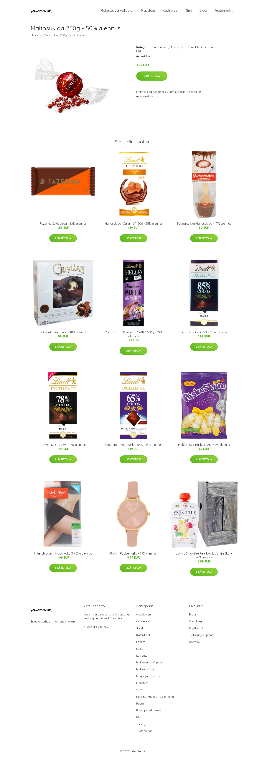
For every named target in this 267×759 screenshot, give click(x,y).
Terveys (141, 725)
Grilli (189, 11)
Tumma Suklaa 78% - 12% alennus (63, 446)
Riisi (138, 718)
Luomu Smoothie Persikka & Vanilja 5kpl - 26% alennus (204, 556)
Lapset (140, 643)
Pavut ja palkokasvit (149, 711)
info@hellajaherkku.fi (96, 628)
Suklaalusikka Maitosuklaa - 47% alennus (204, 225)
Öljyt (139, 691)
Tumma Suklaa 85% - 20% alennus (204, 333)
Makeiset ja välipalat (117, 11)
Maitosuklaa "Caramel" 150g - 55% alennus (134, 225)
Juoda (140, 629)
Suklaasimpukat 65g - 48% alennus (63, 333)
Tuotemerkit (223, 11)
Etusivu (35, 36)
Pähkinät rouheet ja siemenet (155, 698)
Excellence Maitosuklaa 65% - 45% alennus (133, 446)
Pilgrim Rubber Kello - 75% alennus (133, 554)
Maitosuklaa (205, 48)
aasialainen (143, 615)
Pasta (140, 705)
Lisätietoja (152, 77)
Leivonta (141, 657)
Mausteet (148, 11)
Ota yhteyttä (197, 622)
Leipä (139, 650)
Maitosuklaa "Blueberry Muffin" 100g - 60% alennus (133, 335)
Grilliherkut (143, 622)
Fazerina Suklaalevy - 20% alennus (63, 225)
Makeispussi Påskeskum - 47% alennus (204, 446)
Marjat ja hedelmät (148, 677)
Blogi (203, 11)
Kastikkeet (170, 11)
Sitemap (194, 643)
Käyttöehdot (197, 629)
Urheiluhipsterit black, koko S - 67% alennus (63, 554)
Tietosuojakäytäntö (202, 636)
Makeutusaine (145, 670)
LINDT (140, 52)
